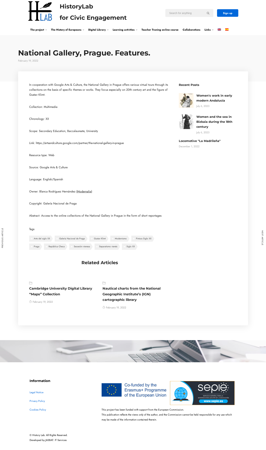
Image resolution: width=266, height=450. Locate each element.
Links (207, 30)
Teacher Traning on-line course (159, 30)
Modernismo (121, 238)
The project (37, 30)
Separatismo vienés (108, 246)
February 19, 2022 (41, 302)
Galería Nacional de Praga (72, 238)
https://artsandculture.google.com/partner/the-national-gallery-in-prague (80, 143)
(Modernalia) (84, 192)
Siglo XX (131, 246)
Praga (36, 246)
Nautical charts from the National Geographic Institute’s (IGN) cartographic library (132, 294)
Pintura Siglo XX (143, 238)
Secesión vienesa (82, 246)
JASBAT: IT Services (56, 440)
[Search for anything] (208, 13)
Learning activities (123, 30)
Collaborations (191, 30)
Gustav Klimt (100, 238)
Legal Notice (36, 392)
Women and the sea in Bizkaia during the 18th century (214, 121)
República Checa (57, 246)
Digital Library (97, 30)
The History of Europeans (66, 30)
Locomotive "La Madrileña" (200, 141)
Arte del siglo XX (42, 238)
